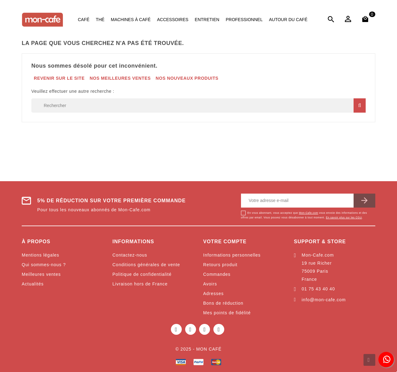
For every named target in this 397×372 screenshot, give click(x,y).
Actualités (33, 283)
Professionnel (244, 19)
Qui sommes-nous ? (44, 264)
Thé (100, 19)
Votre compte (225, 241)
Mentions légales (40, 255)
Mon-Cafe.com (308, 212)
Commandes (216, 274)
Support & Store (320, 241)
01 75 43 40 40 (318, 288)
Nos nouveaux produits (187, 78)
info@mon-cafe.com (324, 299)
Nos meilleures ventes (120, 78)
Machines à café (130, 19)
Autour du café (288, 19)
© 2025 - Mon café (199, 349)
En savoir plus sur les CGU (344, 217)
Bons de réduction (223, 303)
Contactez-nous (130, 255)
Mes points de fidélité (227, 312)
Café (83, 19)
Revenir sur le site (59, 78)
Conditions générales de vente (146, 264)
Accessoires (172, 19)
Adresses (213, 293)
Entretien (207, 19)
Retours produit (220, 264)
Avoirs (210, 283)
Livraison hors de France (140, 283)
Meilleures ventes (41, 274)
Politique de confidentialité (142, 274)
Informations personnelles (232, 255)
